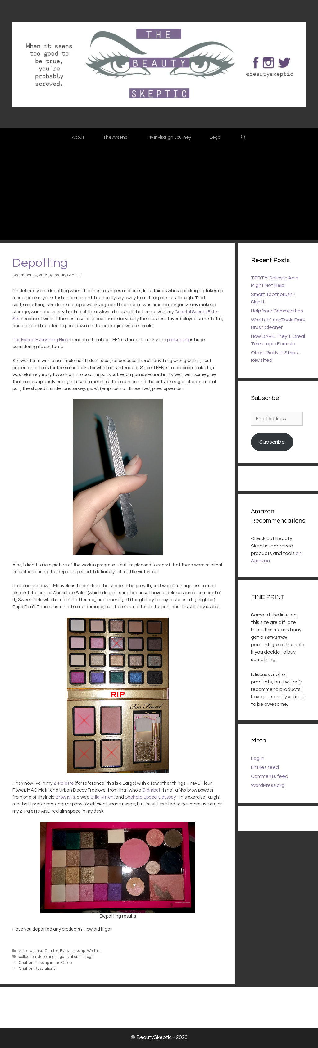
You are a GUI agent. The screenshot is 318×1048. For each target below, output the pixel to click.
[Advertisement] (159, 193)
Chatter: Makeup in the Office (45, 963)
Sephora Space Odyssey (150, 797)
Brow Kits (65, 797)
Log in (257, 758)
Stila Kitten (102, 797)
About (78, 137)
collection (27, 957)
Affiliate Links (31, 951)
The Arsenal (116, 137)
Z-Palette (63, 783)
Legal (215, 137)
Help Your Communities (277, 310)
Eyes (64, 951)
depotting (46, 957)
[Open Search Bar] (243, 137)
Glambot (151, 790)
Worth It (94, 951)
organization (68, 957)
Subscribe (272, 442)
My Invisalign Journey (169, 137)
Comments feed (269, 776)
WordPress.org (267, 785)
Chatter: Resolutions (37, 969)
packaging (178, 340)
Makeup (77, 951)
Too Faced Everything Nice (40, 340)
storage (87, 957)
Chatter (51, 951)
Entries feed (265, 767)
